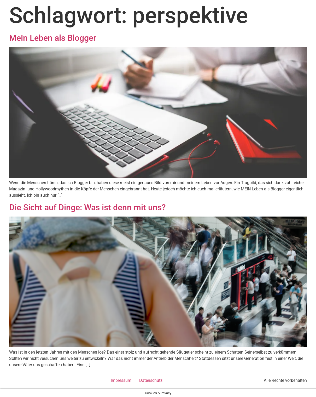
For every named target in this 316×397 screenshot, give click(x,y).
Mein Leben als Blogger (52, 38)
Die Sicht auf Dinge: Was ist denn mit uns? (87, 207)
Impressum (121, 380)
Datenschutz (150, 380)
